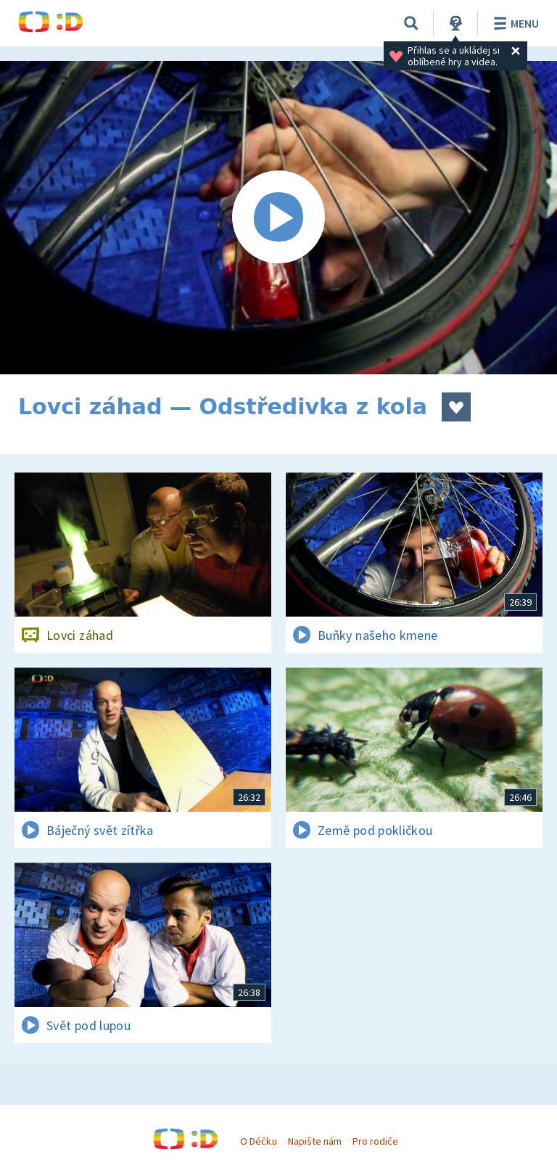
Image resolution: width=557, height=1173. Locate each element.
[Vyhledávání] (411, 23)
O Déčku (258, 1141)
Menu (514, 23)
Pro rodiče (375, 1141)
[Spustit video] (278, 217)
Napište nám (315, 1141)
